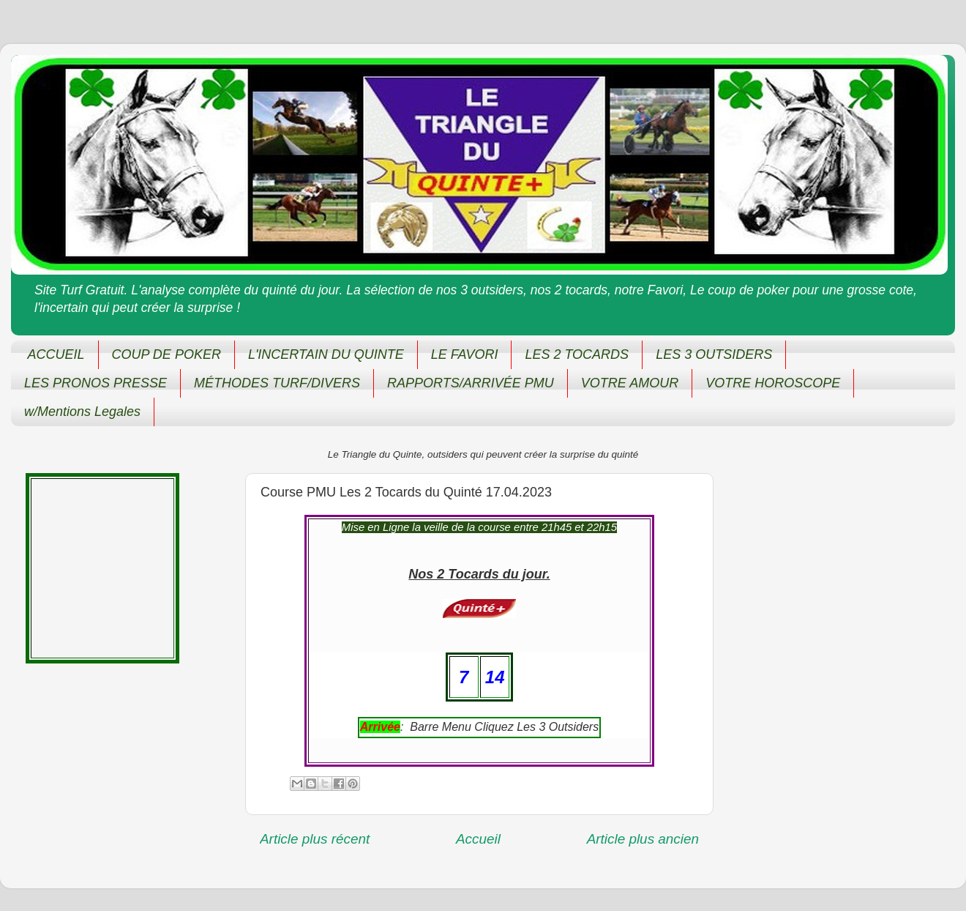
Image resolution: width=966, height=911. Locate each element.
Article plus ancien (643, 839)
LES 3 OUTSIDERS (714, 354)
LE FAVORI (464, 354)
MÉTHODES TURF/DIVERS (277, 383)
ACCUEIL (56, 354)
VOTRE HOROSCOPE (772, 383)
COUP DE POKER (166, 354)
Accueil (478, 839)
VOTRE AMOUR (629, 383)
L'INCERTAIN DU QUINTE (326, 354)
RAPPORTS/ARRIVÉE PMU (470, 383)
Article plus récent (315, 839)
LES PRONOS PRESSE (95, 383)
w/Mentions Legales (82, 411)
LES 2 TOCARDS (577, 354)
